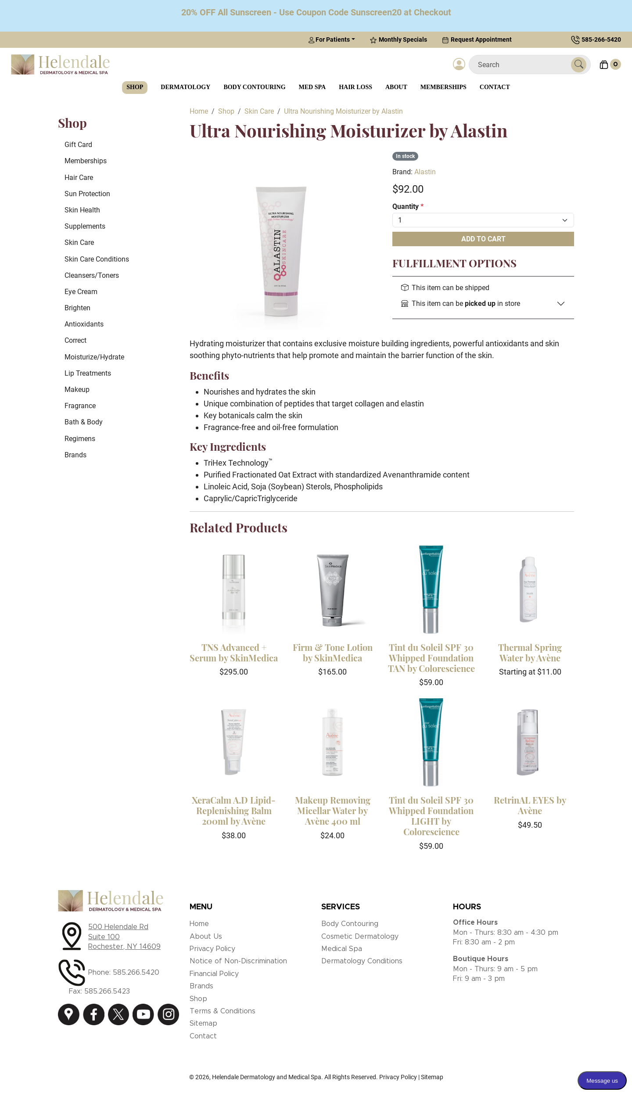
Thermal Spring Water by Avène (530, 652)
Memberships (443, 87)
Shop (134, 87)
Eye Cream (81, 291)
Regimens (80, 438)
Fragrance (80, 406)
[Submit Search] (578, 65)
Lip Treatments (88, 373)
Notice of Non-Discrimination (238, 961)
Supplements (85, 226)
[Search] (523, 65)
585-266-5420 (601, 39)
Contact (495, 87)
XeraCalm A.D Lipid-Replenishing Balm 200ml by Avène (234, 810)
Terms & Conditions (222, 1011)
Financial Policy (214, 973)
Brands (75, 455)
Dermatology (185, 87)
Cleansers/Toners (92, 275)
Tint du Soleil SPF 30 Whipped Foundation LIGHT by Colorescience (431, 815)
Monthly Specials (398, 39)
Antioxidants (84, 324)
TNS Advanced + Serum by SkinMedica (234, 652)
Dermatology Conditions (361, 961)
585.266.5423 (107, 991)
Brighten (77, 308)
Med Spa (312, 87)
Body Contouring (254, 87)
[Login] (459, 64)
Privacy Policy (212, 948)
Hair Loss (355, 87)
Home (199, 923)
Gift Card (78, 144)
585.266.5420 (136, 972)
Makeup (77, 389)
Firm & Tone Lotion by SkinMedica (333, 652)
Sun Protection (87, 194)
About (396, 87)
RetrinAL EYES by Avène (530, 805)
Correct (75, 340)
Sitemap (203, 1023)
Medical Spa (341, 948)
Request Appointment (477, 39)
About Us (206, 936)
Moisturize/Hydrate (94, 357)
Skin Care (79, 242)
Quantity (408, 206)
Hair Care (79, 177)
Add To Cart (483, 239)
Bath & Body (84, 422)
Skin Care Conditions (97, 259)
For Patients (329, 39)
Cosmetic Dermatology (360, 936)
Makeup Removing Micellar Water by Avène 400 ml (332, 810)
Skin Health (82, 210)
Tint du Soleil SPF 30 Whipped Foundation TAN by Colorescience (431, 657)
